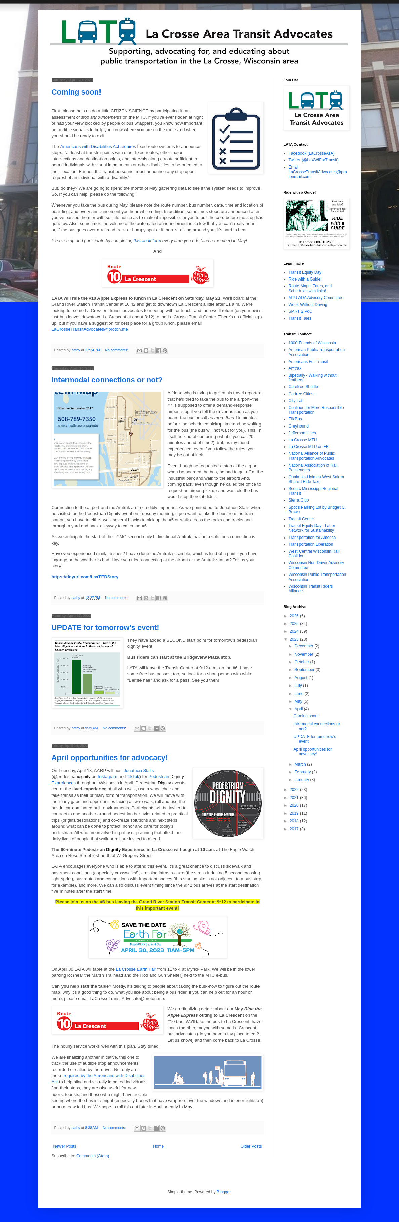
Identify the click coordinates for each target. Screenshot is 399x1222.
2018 (295, 821)
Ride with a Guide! (305, 279)
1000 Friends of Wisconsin (312, 343)
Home (158, 1146)
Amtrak (295, 368)
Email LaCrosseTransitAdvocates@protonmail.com (318, 172)
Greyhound (299, 426)
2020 (295, 805)
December (304, 646)
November (304, 654)
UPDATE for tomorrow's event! (105, 627)
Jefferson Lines (302, 433)
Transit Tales (300, 318)
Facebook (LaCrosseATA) (312, 153)
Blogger (224, 1192)
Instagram (107, 776)
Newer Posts (64, 1146)
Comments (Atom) (92, 1156)
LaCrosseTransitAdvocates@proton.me (90, 329)
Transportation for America (312, 537)
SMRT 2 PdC (300, 311)
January (302, 779)
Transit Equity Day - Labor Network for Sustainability (312, 528)
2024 (295, 631)
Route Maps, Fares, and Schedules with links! (310, 288)
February (303, 772)
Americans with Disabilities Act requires (98, 146)
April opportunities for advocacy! (110, 757)
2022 (295, 789)
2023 (295, 639)
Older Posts (251, 1146)
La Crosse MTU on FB (309, 446)
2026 (295, 616)
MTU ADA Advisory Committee (316, 297)
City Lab (296, 400)
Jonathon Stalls (139, 770)
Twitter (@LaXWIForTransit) (314, 160)
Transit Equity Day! (306, 272)
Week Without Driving (308, 304)
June (299, 693)
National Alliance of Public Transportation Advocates (312, 455)
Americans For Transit (308, 361)
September (304, 669)
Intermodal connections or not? (107, 380)
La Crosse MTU (303, 440)
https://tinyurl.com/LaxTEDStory (85, 576)
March (300, 764)
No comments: (117, 350)
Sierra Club (299, 500)
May (298, 701)
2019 (295, 813)
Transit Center (301, 519)
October (302, 662)
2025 (295, 623)
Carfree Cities (301, 394)
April (299, 709)
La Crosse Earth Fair (136, 969)
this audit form (147, 240)
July (298, 685)
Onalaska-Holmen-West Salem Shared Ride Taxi (316, 479)
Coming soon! (77, 92)
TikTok (133, 776)
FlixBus (295, 419)
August (301, 677)
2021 (295, 797)
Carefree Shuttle (303, 386)
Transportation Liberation (311, 544)
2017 (295, 829)
